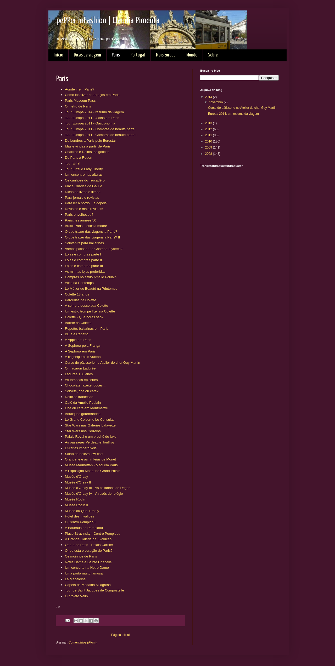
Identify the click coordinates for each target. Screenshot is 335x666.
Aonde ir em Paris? (79, 89)
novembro (216, 102)
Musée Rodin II (76, 505)
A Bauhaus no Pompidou (84, 528)
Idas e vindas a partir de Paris (87, 146)
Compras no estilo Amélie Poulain (90, 277)
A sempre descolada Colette (86, 306)
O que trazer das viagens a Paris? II (92, 237)
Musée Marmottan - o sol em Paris (91, 465)
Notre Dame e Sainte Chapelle (88, 562)
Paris (116, 55)
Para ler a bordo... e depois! (86, 203)
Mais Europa (166, 55)
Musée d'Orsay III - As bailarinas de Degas (97, 488)
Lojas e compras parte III (84, 266)
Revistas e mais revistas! (84, 209)
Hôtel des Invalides (79, 516)
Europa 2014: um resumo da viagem (233, 114)
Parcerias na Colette (80, 300)
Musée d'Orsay (76, 477)
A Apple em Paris (78, 340)
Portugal (138, 55)
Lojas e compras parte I (83, 254)
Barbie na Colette (78, 323)
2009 (209, 147)
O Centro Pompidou (80, 522)
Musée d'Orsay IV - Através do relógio (94, 494)
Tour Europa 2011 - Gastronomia (90, 123)
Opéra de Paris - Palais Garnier (89, 545)
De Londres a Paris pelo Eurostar (90, 141)
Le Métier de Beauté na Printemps (91, 289)
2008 (209, 154)
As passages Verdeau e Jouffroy (90, 442)
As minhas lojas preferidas (85, 272)
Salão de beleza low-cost (84, 454)
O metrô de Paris (78, 106)
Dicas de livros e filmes (82, 192)
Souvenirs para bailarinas (84, 243)
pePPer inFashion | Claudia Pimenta (108, 20)
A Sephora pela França (82, 346)
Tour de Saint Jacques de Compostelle (94, 590)
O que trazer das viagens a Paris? (91, 232)
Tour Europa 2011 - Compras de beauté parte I (100, 129)
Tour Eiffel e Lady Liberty (84, 169)
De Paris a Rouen (78, 158)
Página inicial (120, 635)
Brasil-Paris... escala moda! (86, 226)
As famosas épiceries (81, 380)
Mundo (191, 55)
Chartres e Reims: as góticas (87, 152)
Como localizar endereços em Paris (92, 95)
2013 (209, 123)
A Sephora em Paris (80, 351)
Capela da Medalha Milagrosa (88, 585)
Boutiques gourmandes (82, 414)
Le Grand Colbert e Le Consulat (89, 420)
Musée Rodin (75, 499)
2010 (209, 141)
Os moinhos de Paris (81, 556)
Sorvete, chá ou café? (81, 391)
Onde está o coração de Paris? (89, 551)
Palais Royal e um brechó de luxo (90, 437)
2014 (209, 97)
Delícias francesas (79, 397)
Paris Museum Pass (80, 101)
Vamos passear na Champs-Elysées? (93, 249)
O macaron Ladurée (80, 368)
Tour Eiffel (72, 163)
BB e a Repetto (76, 334)
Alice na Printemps (79, 283)
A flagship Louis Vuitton (83, 357)
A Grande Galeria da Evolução (88, 539)
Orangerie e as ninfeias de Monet (90, 459)
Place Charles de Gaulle (83, 186)
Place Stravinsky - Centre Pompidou (92, 534)
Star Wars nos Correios (83, 431)
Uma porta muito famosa (84, 573)
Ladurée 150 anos (79, 374)
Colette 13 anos (77, 294)
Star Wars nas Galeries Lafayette (90, 425)
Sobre (213, 55)
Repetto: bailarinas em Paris (86, 329)
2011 (209, 135)
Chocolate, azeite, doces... (85, 385)
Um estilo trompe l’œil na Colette (90, 311)
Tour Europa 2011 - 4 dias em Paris (92, 118)
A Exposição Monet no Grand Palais (92, 471)
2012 (209, 129)
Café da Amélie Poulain (83, 403)
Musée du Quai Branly (82, 511)
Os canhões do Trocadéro (85, 180)
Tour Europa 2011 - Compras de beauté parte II (101, 135)
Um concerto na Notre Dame (87, 568)
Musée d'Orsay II (78, 482)
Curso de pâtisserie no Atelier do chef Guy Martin (102, 363)
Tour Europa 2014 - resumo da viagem (94, 112)
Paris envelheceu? (79, 215)
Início (58, 55)
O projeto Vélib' (76, 596)
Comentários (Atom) (83, 642)
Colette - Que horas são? (84, 317)
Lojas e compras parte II (83, 260)
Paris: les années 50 (80, 220)
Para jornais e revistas (82, 198)
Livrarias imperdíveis (81, 448)
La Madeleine (75, 579)
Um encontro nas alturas (84, 175)
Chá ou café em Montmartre (86, 408)
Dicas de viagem (87, 55)
